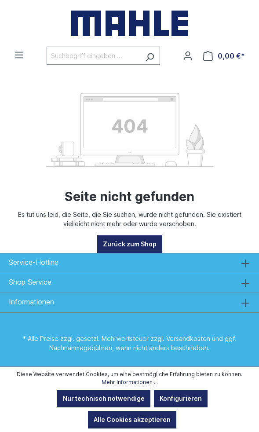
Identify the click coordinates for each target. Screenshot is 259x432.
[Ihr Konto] (188, 56)
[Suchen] (149, 56)
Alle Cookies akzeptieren (132, 419)
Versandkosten (188, 338)
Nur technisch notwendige (104, 398)
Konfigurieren (181, 398)
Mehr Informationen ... (130, 382)
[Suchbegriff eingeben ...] (93, 56)
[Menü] (19, 55)
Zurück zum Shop (130, 244)
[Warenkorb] (224, 56)
